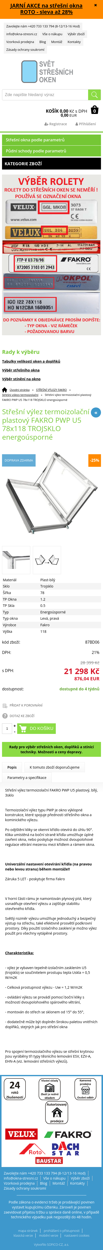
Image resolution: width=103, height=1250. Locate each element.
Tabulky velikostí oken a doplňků (31, 361)
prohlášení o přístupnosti (62, 1231)
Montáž (56, 42)
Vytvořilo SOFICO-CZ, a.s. (51, 1244)
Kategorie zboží (51, 163)
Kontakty (74, 42)
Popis (12, 767)
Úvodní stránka (20, 390)
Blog (42, 42)
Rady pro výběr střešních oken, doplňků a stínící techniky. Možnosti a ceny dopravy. (51, 749)
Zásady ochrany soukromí (25, 50)
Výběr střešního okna (21, 370)
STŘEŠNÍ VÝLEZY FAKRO (51, 390)
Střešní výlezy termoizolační (20, 395)
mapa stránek (28, 1231)
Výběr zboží (76, 34)
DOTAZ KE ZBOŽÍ (22, 716)
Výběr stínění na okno (21, 379)
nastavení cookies (77, 1235)
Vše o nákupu (52, 34)
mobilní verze (48, 1235)
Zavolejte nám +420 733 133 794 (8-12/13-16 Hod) (43, 26)
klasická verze (23, 1235)
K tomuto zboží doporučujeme (55, 767)
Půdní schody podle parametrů (36, 151)
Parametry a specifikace (26, 777)
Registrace (55, 123)
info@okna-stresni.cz (21, 34)
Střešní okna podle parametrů (35, 140)
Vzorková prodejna (20, 42)
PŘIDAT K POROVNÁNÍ (26, 705)
